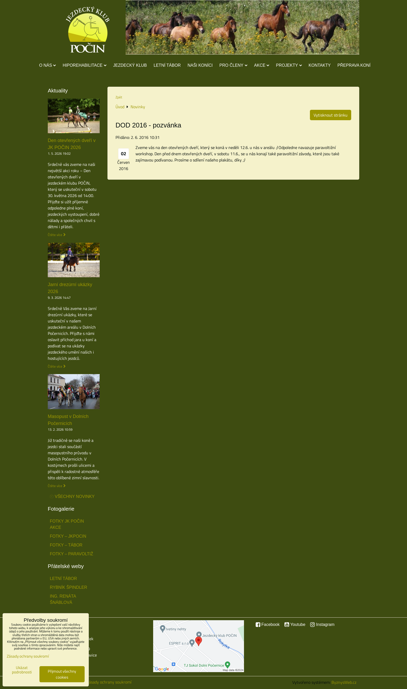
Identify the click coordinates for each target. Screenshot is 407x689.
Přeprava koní (353, 65)
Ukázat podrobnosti (22, 670)
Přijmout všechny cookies (62, 674)
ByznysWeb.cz (343, 682)
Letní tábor (167, 65)
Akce (261, 65)
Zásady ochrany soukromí (109, 682)
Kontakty (320, 65)
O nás (47, 65)
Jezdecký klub (130, 65)
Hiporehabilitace (84, 65)
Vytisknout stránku (331, 115)
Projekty (289, 65)
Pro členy (233, 65)
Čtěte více (55, 234)
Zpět (119, 97)
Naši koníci (200, 65)
